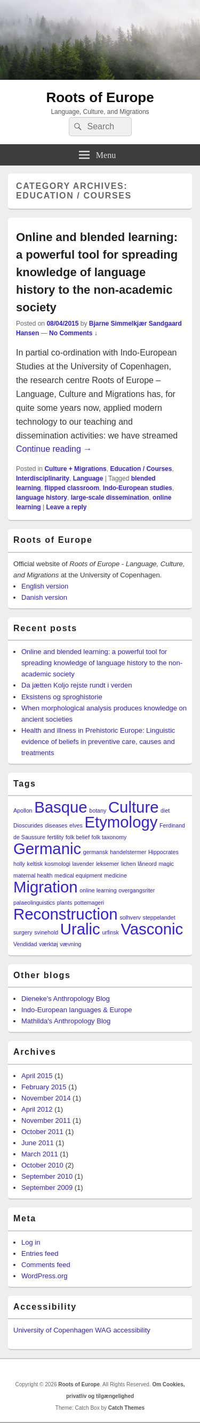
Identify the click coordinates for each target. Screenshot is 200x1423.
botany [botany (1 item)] (97, 810)
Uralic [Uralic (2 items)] (80, 929)
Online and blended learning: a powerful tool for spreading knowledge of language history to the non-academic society (97, 272)
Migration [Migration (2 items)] (45, 887)
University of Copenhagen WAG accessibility (81, 1330)
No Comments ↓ (73, 333)
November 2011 (46, 1120)
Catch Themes (126, 1408)
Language (88, 478)
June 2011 (37, 1143)
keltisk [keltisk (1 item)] (35, 864)
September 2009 (47, 1188)
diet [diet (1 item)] (165, 810)
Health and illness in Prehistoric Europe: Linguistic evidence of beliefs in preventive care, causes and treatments (98, 741)
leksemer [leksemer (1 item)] (107, 864)
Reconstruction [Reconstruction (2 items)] (65, 914)
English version (44, 586)
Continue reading (54, 448)
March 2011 (39, 1154)
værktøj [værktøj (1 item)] (48, 944)
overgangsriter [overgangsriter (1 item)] (136, 890)
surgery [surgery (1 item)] (23, 932)
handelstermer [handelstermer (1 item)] (128, 852)
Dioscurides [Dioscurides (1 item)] (28, 825)
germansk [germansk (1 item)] (95, 852)
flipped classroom (71, 488)
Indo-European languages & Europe (76, 1010)
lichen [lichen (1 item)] (128, 864)
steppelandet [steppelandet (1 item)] (159, 917)
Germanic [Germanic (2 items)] (47, 848)
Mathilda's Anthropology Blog (65, 1021)
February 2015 (44, 1087)
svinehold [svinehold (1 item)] (46, 932)
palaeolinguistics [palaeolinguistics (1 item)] (34, 902)
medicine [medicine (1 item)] (115, 875)
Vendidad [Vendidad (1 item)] (25, 944)
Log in (30, 1242)
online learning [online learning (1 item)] (97, 890)
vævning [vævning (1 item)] (70, 944)
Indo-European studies (137, 488)
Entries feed (39, 1253)
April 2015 (37, 1076)
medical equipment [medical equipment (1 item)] (78, 875)
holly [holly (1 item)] (19, 864)
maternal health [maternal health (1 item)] (32, 875)
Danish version (44, 597)
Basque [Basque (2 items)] (60, 807)
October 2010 (42, 1165)
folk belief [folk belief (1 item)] (78, 837)
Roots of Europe (100, 97)
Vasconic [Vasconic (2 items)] (152, 929)
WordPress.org (44, 1276)
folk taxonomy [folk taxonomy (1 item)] (109, 837)
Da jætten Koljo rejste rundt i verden (76, 685)
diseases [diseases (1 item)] (56, 825)
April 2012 (37, 1109)
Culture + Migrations (75, 469)
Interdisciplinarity (42, 478)
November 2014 (46, 1098)
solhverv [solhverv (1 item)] (130, 917)
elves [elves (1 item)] (76, 825)
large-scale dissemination (110, 497)
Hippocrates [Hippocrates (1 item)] (163, 852)
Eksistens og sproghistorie (61, 697)
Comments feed (45, 1265)
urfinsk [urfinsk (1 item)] (110, 932)
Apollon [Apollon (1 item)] (23, 810)
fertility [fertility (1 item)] (55, 837)
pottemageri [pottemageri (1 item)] (89, 902)
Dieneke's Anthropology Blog (65, 999)
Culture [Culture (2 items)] (133, 807)
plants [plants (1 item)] (64, 902)
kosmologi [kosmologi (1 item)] (57, 864)
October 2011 (42, 1132)
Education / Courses (141, 469)
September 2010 (47, 1176)
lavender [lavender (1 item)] (83, 864)
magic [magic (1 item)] (165, 864)
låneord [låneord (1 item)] (147, 864)
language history (41, 497)
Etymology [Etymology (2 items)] (121, 822)
